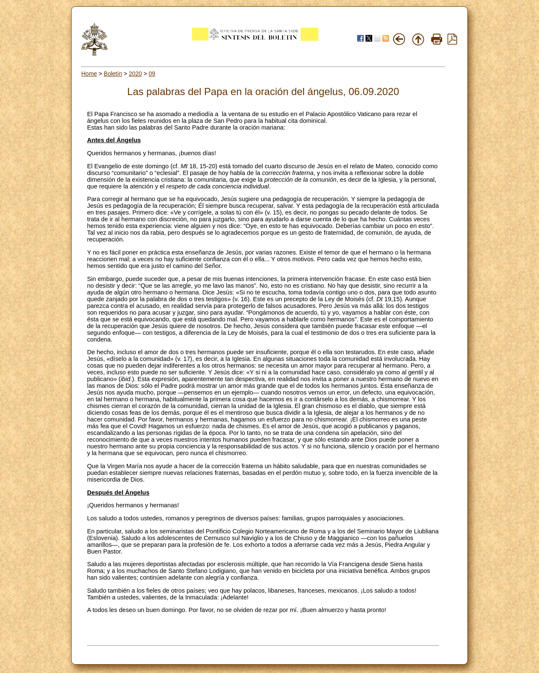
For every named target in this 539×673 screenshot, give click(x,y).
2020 (135, 73)
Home (89, 73)
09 (152, 73)
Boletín (113, 73)
